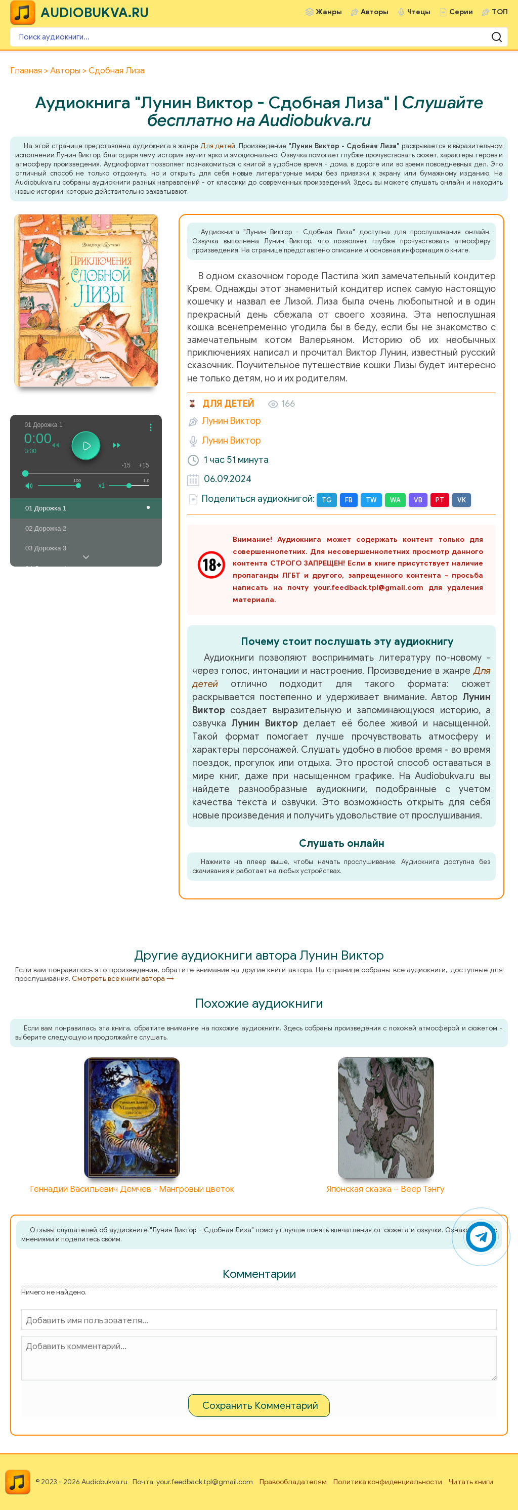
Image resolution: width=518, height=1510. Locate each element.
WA (395, 500)
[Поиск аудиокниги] (259, 37)
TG (327, 500)
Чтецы (418, 12)
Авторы (374, 12)
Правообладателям (293, 1482)
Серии (461, 12)
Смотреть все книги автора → (123, 978)
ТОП (500, 12)
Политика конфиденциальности (387, 1482)
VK (461, 500)
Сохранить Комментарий (260, 1405)
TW (371, 500)
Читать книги (471, 1482)
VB (418, 500)
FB (349, 500)
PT (440, 500)
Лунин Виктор (231, 420)
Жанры (329, 12)
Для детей (218, 146)
